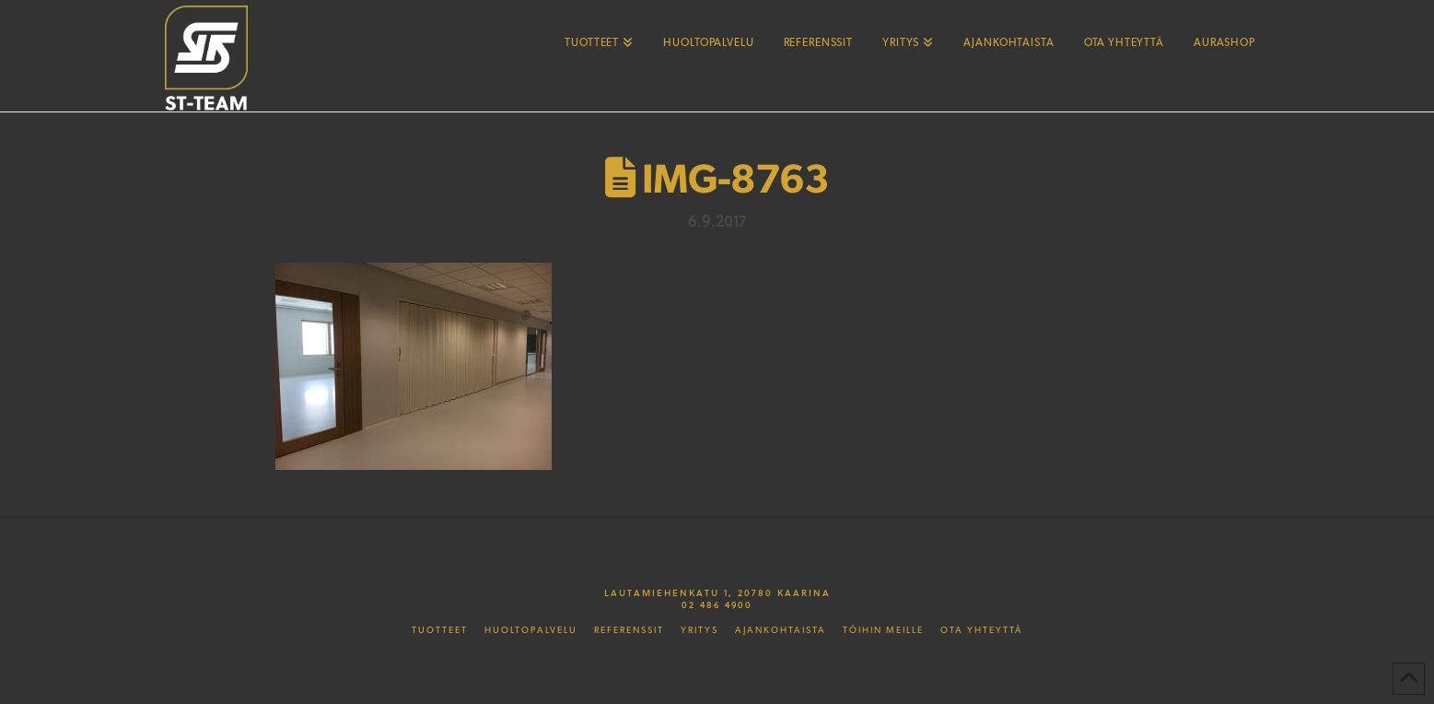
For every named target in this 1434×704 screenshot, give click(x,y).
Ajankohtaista (780, 630)
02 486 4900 (717, 604)
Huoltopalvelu (530, 630)
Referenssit (629, 630)
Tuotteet (440, 630)
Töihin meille (883, 630)
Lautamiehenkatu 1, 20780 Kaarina (717, 592)
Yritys (699, 630)
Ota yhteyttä (981, 630)
